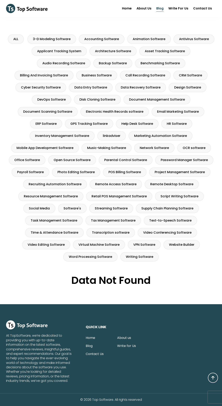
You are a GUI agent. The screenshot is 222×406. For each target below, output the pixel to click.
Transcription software (110, 232)
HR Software (177, 123)
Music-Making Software (106, 148)
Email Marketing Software (178, 111)
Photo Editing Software (76, 172)
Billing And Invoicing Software (44, 75)
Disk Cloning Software (97, 99)
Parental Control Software (125, 160)
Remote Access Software (116, 184)
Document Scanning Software (47, 111)
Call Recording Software (145, 75)
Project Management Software (180, 172)
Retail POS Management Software (119, 196)
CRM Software (190, 75)
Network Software (154, 148)
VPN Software (144, 244)
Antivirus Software (194, 39)
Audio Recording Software (63, 63)
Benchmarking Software (160, 63)
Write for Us (178, 8)
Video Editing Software (46, 244)
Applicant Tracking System (59, 51)
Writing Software (139, 256)
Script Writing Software (179, 196)
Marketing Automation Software (160, 135)
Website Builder (181, 244)
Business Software (97, 75)
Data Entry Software (90, 87)
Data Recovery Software (141, 87)
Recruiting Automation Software (55, 184)
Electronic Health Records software (114, 111)
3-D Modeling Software (52, 39)
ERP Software (46, 123)
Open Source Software (72, 160)
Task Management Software (54, 220)
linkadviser (111, 135)
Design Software (187, 87)
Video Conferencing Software (167, 232)
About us (144, 8)
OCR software (194, 148)
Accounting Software (101, 39)
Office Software (27, 160)
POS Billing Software (124, 172)
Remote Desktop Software (171, 184)
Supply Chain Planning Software (167, 208)
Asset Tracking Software (165, 51)
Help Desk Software (137, 123)
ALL (15, 39)
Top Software (102, 400)
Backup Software (113, 63)
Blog (160, 8)
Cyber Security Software (41, 87)
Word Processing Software (90, 256)
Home (127, 8)
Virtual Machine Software (99, 244)
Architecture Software (113, 51)
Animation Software (149, 39)
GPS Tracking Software (89, 123)
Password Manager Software (184, 160)
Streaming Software (111, 208)
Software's (72, 208)
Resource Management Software (51, 196)
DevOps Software (51, 99)
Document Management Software (157, 99)
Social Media (39, 208)
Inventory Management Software (62, 135)
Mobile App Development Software (45, 148)
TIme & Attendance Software (54, 232)
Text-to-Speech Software (170, 220)
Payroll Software (30, 172)
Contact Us (202, 8)
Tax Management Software (113, 220)
